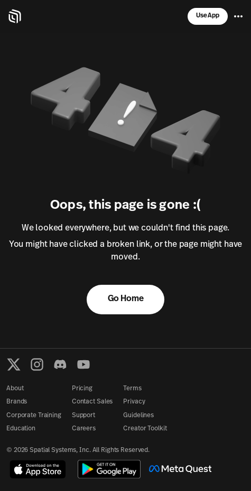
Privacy (134, 402)
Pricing (82, 389)
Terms (132, 389)
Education (20, 429)
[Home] (14, 16)
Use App (207, 16)
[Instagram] (37, 364)
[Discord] (60, 364)
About (14, 389)
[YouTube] (83, 364)
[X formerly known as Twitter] (13, 364)
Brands (16, 402)
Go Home (126, 299)
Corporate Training (33, 415)
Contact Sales (92, 402)
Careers (84, 429)
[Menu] (238, 16)
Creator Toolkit (144, 429)
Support (83, 415)
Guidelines (138, 415)
